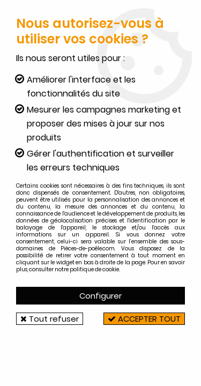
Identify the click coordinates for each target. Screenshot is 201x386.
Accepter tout (144, 318)
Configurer (100, 295)
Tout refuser (49, 318)
